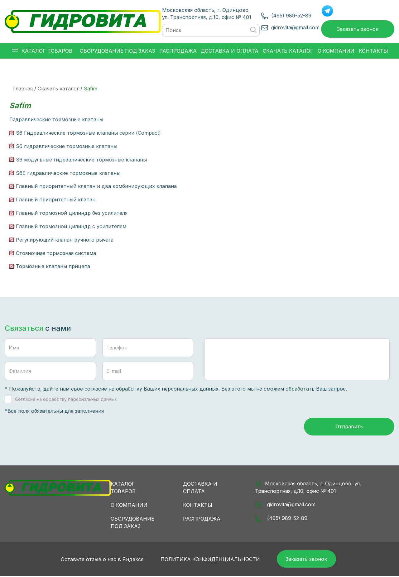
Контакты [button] (373, 51)
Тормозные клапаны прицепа (53, 266)
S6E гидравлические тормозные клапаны (68, 173)
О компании (129, 505)
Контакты (197, 505)
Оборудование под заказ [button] (117, 51)
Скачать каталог (58, 89)
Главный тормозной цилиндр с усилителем (71, 227)
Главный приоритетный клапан (55, 200)
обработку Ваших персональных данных (167, 389)
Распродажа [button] (178, 51)
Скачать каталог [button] (288, 51)
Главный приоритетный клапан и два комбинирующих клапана (96, 186)
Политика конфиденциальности (209, 560)
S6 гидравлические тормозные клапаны (66, 146)
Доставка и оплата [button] (229, 51)
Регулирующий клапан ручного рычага (64, 240)
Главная (22, 89)
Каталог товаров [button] (42, 51)
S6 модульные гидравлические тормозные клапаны (81, 160)
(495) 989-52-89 (291, 15)
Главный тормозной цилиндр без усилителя (71, 213)
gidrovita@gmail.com (295, 27)
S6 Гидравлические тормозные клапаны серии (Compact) (88, 133)
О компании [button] (336, 51)
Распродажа (201, 519)
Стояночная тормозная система (56, 253)
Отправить (349, 427)
